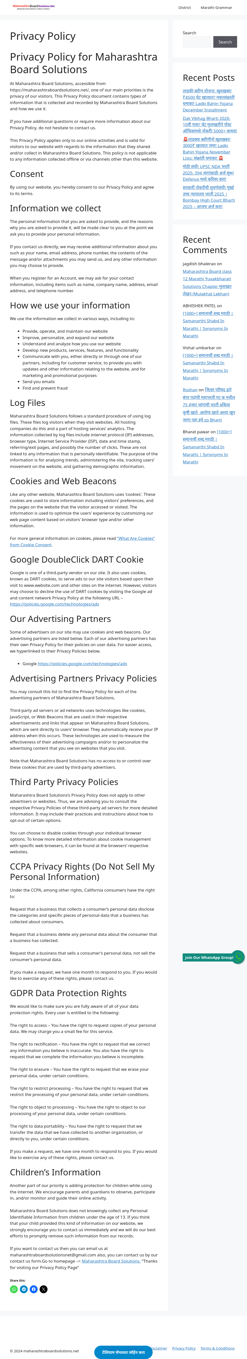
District (184, 7)
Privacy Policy (184, 1348)
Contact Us (134, 1348)
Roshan (190, 390)
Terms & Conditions (217, 1348)
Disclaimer (158, 1348)
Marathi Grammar (216, 7)
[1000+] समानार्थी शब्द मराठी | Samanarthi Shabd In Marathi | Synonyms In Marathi (207, 447)
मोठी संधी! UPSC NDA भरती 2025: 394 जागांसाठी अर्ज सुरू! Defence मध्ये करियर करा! (208, 173)
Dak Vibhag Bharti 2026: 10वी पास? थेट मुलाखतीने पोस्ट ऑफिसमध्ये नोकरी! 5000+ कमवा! (210, 124)
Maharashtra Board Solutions (110, 1261)
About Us (112, 1348)
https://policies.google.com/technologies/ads (54, 604)
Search (189, 33)
